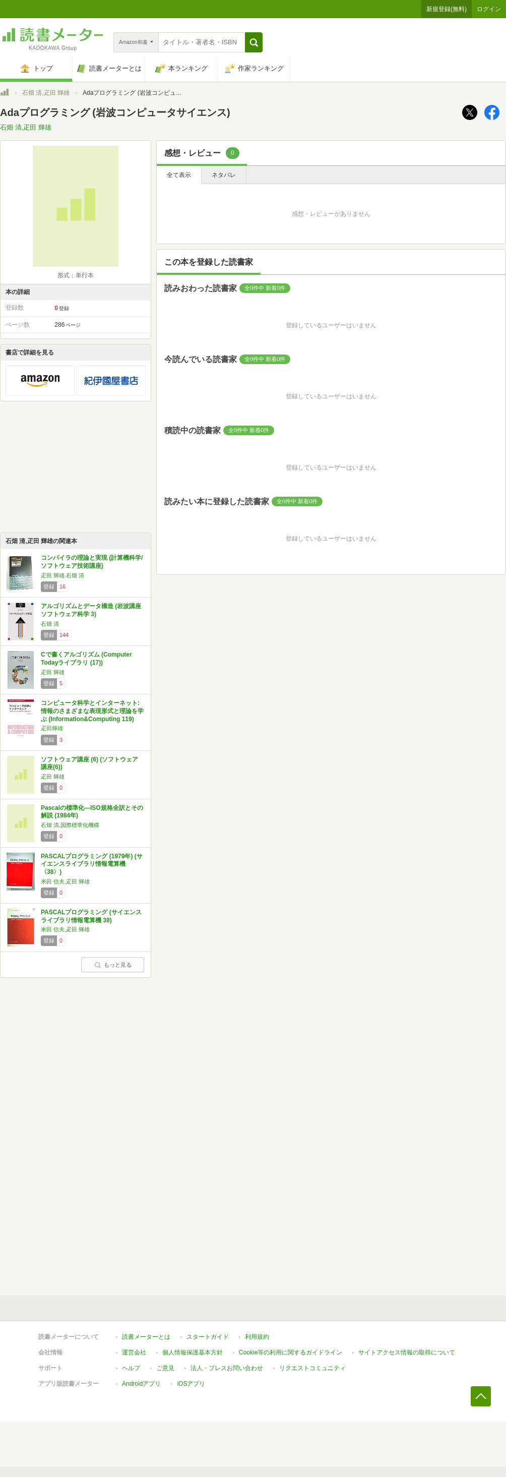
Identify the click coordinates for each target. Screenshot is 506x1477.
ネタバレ (224, 175)
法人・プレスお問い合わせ (227, 1368)
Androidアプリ (141, 1384)
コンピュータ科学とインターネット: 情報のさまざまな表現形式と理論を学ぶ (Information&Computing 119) (92, 710)
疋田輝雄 (52, 728)
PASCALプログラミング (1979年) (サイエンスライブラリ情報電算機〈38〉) (92, 864)
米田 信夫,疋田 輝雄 (65, 881)
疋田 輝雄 (53, 672)
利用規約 (257, 1337)
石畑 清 (50, 624)
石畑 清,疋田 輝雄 (46, 92)
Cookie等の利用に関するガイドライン (290, 1352)
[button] (254, 42)
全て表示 (179, 175)
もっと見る (113, 964)
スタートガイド (207, 1337)
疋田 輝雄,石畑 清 (62, 575)
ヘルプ (131, 1368)
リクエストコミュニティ (312, 1368)
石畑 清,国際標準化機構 (70, 825)
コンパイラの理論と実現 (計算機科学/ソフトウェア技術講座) (92, 561)
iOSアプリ (191, 1384)
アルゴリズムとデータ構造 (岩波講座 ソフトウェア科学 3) (91, 610)
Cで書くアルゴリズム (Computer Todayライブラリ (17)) (86, 658)
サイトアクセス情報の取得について (406, 1352)
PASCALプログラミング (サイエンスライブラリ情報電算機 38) (91, 916)
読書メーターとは (146, 1337)
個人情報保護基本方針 (192, 1352)
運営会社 (134, 1352)
